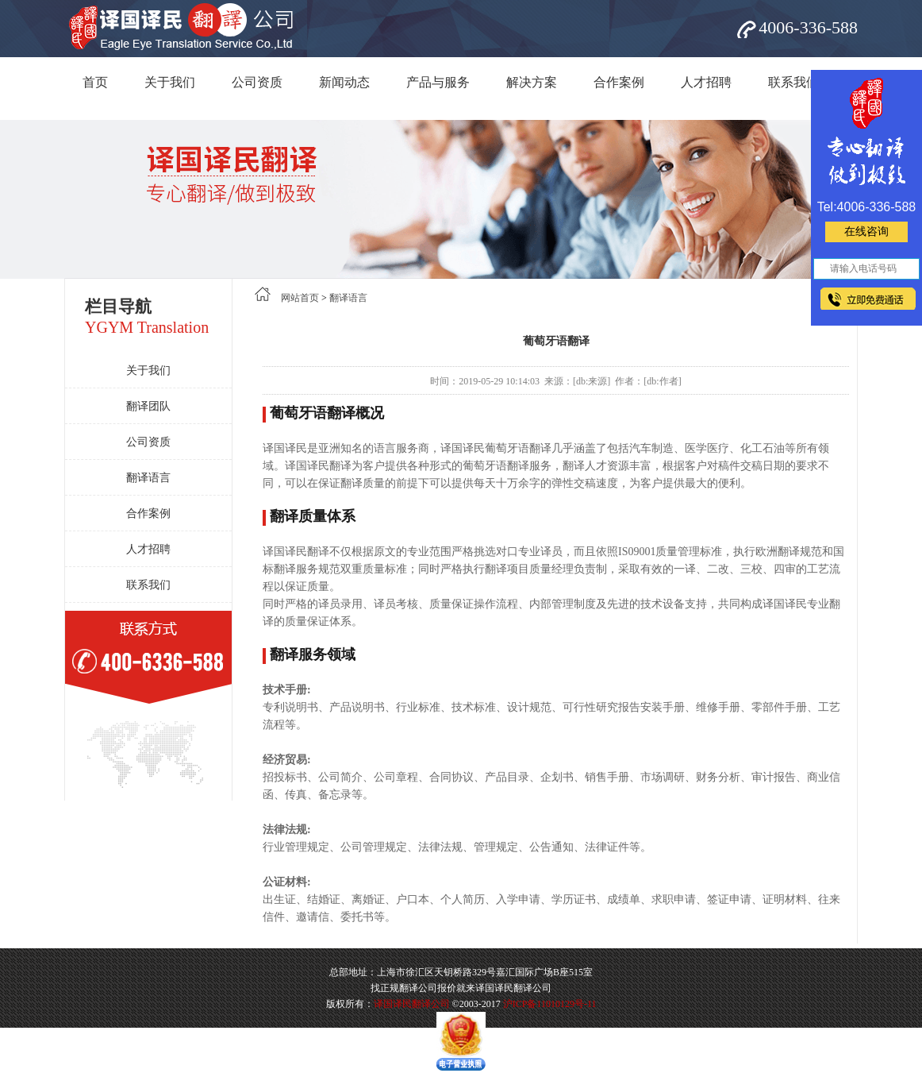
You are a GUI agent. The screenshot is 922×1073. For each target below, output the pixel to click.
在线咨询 (866, 231)
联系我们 (793, 82)
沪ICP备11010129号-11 (550, 1003)
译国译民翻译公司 (412, 1003)
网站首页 (300, 297)
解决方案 (531, 82)
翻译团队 (148, 406)
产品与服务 (438, 82)
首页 (95, 82)
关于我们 (169, 82)
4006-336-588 (808, 27)
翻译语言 (148, 478)
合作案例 (619, 82)
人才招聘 (706, 82)
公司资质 (257, 82)
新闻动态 (344, 82)
